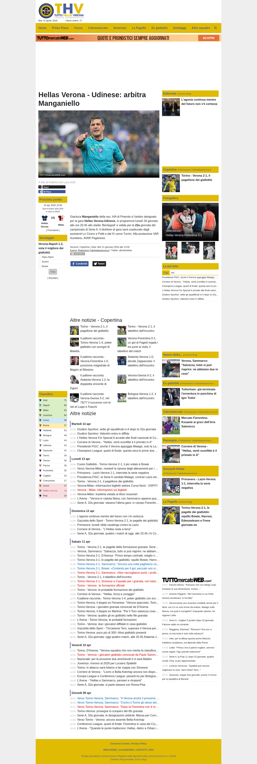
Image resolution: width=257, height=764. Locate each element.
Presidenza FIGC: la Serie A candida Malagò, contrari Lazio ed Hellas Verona (126, 477)
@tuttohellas (125, 250)
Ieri (172, 272)
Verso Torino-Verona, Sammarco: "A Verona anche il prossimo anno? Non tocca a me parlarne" (137, 698)
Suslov (45, 261)
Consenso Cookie (119, 743)
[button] (53, 272)
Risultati (53, 278)
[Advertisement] (115, 292)
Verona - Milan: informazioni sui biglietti (102, 489)
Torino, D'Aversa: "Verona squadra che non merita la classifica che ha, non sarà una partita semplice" (141, 650)
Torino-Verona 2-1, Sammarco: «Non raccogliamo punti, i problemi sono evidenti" (128, 572)
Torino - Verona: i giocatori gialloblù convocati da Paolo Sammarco (119, 654)
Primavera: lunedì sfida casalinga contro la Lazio (108, 524)
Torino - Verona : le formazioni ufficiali (101, 585)
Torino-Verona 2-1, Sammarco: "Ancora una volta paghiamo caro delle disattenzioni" (130, 564)
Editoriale (170, 93)
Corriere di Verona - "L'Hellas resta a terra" (104, 529)
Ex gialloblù (171, 383)
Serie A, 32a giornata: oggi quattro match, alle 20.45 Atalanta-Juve (119, 636)
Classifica (46, 394)
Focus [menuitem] (78, 27)
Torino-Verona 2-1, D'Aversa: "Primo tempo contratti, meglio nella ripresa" (123, 555)
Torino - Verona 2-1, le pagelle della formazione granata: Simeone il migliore (125, 547)
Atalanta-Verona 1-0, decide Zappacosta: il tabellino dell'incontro (141, 361)
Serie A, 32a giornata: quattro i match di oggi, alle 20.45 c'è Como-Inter (122, 533)
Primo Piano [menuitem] (60, 27)
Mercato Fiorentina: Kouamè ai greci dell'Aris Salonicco (198, 422)
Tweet (99, 263)
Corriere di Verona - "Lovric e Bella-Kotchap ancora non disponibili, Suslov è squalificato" (133, 671)
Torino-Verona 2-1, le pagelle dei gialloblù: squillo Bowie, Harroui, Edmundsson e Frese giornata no (140, 559)
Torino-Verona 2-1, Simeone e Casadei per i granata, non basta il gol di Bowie (126, 581)
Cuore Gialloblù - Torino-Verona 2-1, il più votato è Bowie (113, 464)
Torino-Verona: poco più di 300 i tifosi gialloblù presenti (111, 632)
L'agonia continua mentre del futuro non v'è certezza (110, 516)
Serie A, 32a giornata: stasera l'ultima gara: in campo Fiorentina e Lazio (122, 502)
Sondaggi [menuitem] (179, 27)
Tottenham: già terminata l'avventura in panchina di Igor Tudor (198, 393)
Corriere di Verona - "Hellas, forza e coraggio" (106, 594)
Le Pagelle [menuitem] (139, 27)
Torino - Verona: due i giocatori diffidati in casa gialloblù (112, 624)
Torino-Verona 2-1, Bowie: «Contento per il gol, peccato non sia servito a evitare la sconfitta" (135, 568)
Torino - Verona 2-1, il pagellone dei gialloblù (105, 481)
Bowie (45, 266)
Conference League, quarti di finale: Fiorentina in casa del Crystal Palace (123, 723)
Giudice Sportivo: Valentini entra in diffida (103, 433)
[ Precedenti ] (52, 230)
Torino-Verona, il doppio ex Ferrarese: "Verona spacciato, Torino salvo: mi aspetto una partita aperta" (140, 602)
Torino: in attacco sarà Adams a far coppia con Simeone (112, 667)
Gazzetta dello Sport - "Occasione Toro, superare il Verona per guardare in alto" (127, 628)
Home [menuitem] (42, 27)
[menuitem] (215, 28)
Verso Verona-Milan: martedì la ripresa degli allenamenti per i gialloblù (121, 468)
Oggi (165, 272)
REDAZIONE (110, 749)
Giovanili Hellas (173, 468)
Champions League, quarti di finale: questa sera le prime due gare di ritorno (125, 450)
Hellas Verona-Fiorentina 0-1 (184, 235)
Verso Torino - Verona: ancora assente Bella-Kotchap (110, 719)
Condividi (79, 263)
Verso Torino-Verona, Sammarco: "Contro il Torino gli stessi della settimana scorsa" (129, 702)
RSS (151, 749)
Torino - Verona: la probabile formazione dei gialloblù (110, 589)
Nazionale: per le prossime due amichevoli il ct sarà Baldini (114, 659)
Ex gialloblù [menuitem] (160, 27)
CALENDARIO (126, 749)
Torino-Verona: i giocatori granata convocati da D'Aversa (112, 606)
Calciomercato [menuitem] (98, 27)
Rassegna (170, 440)
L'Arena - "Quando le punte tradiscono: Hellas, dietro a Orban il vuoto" (121, 728)
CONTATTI (141, 749)
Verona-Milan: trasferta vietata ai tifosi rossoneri (107, 494)
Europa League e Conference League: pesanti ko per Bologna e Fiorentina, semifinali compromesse (140, 676)
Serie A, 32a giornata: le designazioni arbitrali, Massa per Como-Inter (121, 715)
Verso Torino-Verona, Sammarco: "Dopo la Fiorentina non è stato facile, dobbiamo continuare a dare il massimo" (148, 706)
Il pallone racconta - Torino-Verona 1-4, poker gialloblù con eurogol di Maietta (126, 598)
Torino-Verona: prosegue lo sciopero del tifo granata (110, 711)
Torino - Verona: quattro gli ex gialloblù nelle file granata (112, 615)
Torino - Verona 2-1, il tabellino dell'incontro (104, 576)
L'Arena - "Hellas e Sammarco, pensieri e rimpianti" (109, 680)
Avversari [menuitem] (119, 27)
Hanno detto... (172, 354)
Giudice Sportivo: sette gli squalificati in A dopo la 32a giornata (116, 429)
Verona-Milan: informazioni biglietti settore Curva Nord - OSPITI (117, 485)
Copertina (84, 247)
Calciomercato (173, 411)
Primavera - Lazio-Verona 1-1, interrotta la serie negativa (113, 472)
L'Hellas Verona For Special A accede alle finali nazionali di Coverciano (122, 437)
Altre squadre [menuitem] (201, 27)
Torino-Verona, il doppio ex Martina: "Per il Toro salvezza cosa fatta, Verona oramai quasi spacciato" (140, 611)
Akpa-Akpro (48, 257)
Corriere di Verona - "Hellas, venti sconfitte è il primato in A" (114, 442)
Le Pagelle (170, 501)
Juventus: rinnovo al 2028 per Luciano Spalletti (107, 663)
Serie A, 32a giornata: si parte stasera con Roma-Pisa (111, 684)
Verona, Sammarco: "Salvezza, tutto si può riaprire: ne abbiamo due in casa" (125, 551)
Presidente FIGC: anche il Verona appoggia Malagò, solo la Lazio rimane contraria (129, 446)
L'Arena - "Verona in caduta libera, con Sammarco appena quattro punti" (123, 498)
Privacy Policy (139, 743)
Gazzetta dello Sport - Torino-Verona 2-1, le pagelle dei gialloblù (117, 520)
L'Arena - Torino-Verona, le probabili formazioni (107, 619)
